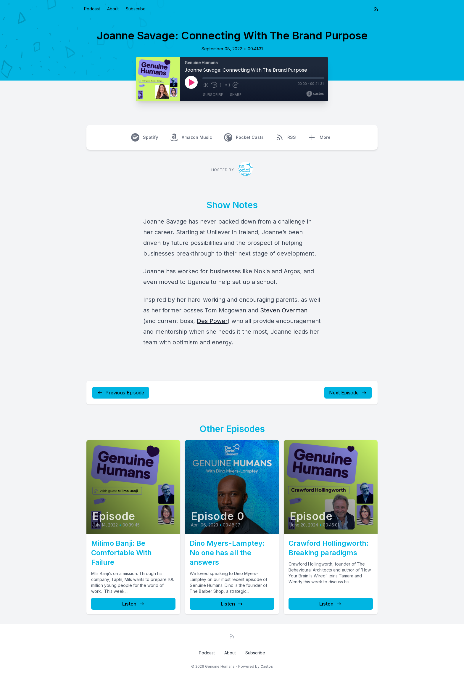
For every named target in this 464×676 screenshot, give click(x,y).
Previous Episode (120, 393)
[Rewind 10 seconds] (214, 85)
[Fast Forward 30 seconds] (236, 85)
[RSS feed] (375, 9)
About (113, 8)
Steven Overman (283, 310)
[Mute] (205, 85)
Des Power (212, 321)
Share (235, 94)
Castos (266, 666)
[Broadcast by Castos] (315, 94)
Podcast (92, 8)
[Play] (191, 82)
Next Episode (348, 393)
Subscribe (136, 8)
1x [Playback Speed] (225, 85)
